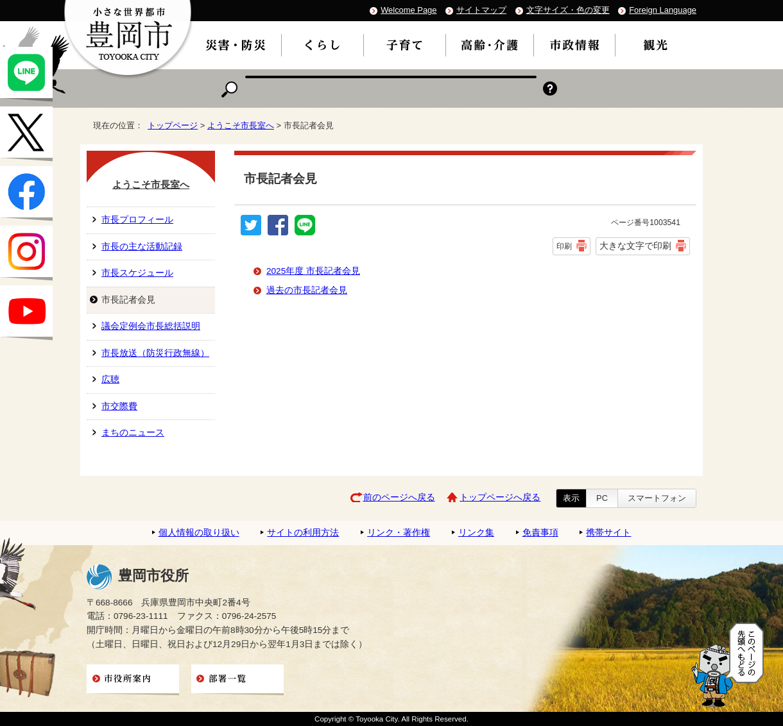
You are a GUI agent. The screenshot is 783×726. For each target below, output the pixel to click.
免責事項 (540, 532)
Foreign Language (662, 10)
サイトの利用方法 (303, 532)
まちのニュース (132, 432)
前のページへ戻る (399, 497)
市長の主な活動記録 (141, 246)
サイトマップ (481, 10)
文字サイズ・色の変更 (568, 10)
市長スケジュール (137, 273)
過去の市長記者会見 (306, 290)
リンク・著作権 (398, 532)
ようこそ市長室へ (240, 125)
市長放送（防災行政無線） (155, 353)
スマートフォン (657, 498)
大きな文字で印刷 (635, 246)
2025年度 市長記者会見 (313, 271)
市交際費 (119, 406)
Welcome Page (408, 10)
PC (602, 498)
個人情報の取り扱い (199, 532)
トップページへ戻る (500, 497)
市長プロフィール (137, 219)
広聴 (110, 379)
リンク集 (476, 532)
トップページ (173, 125)
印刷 (564, 246)
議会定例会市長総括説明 (150, 326)
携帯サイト (608, 532)
